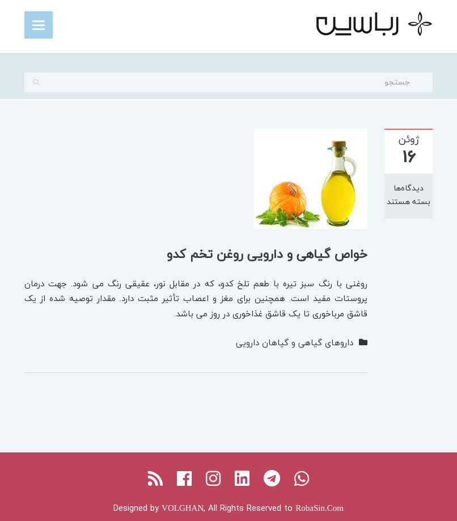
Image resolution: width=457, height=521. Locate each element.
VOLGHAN (183, 507)
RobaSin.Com (319, 507)
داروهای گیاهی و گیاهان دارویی (294, 342)
